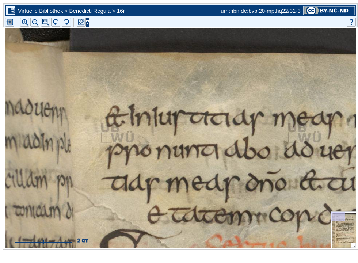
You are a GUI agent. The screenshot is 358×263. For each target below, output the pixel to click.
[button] (45, 22)
